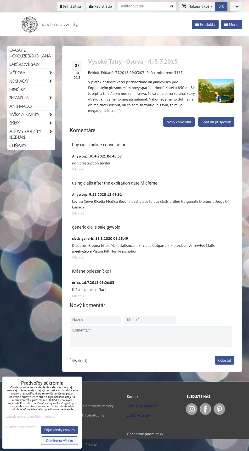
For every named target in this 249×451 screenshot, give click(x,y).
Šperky (32, 123)
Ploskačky (32, 81)
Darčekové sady (24, 64)
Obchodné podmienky (145, 433)
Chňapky (17, 145)
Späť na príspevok (216, 121)
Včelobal (32, 73)
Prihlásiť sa (70, 6)
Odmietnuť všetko (59, 440)
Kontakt (133, 396)
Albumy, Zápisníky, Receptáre (32, 134)
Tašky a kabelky (32, 115)
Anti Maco (20, 106)
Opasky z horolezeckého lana (30, 53)
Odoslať (224, 360)
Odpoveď (78, 169)
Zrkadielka (32, 98)
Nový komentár (179, 121)
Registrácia (100, 6)
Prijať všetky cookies (59, 430)
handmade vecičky (59, 24)
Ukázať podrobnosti (21, 427)
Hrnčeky (17, 89)
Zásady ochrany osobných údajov (30, 416)
